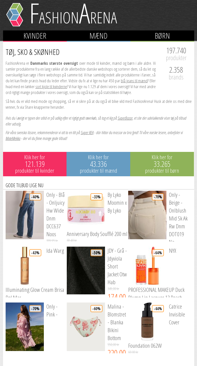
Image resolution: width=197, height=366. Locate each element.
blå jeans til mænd (134, 81)
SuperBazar (125, 118)
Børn (162, 35)
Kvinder (34, 35)
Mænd (98, 35)
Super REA (87, 132)
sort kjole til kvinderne (51, 86)
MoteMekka (13, 138)
